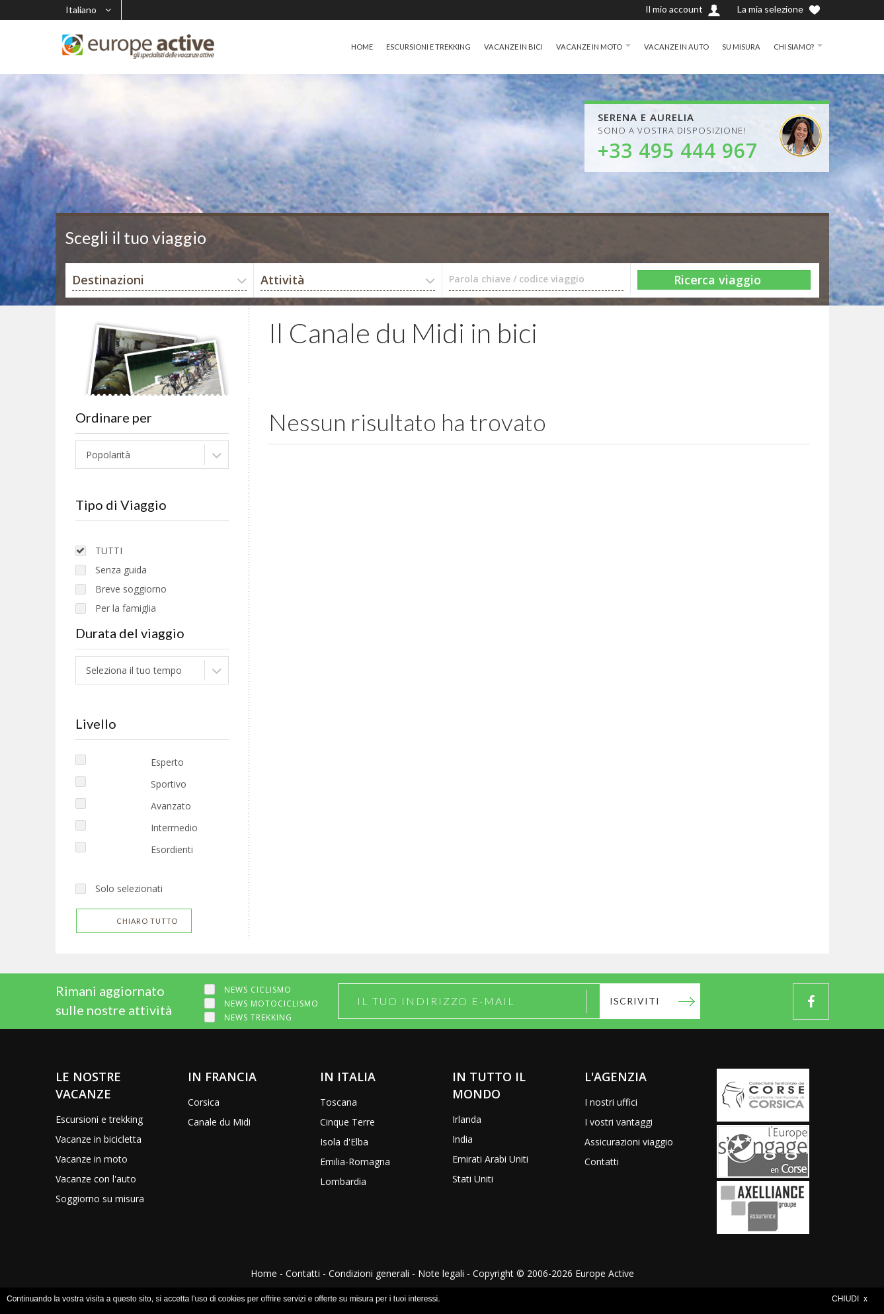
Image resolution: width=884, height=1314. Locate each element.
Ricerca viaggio (717, 280)
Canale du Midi (219, 1122)
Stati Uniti (472, 1178)
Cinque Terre (347, 1122)
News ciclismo (258, 989)
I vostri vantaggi (618, 1122)
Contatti (601, 1161)
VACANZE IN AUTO (670, 47)
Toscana (338, 1102)
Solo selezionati (129, 888)
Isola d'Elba (344, 1141)
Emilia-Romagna (355, 1161)
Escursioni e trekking (99, 1119)
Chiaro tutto (147, 921)
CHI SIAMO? (792, 47)
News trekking (258, 1017)
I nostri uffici (610, 1102)
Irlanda (466, 1119)
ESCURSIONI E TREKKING (411, 47)
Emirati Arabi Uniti (490, 1159)
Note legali (441, 1273)
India (462, 1139)
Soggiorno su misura (100, 1198)
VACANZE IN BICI (500, 47)
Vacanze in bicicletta (98, 1139)
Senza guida (121, 569)
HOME (341, 47)
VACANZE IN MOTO (579, 47)
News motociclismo (271, 1003)
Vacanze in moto (92, 1159)
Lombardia (343, 1181)
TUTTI (108, 550)
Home (264, 1273)
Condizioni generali (369, 1273)
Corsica (204, 1102)
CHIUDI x (849, 1298)
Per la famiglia (125, 608)
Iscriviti (635, 1000)
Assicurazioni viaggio (628, 1141)
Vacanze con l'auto (96, 1178)
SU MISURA (737, 47)
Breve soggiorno (131, 589)
